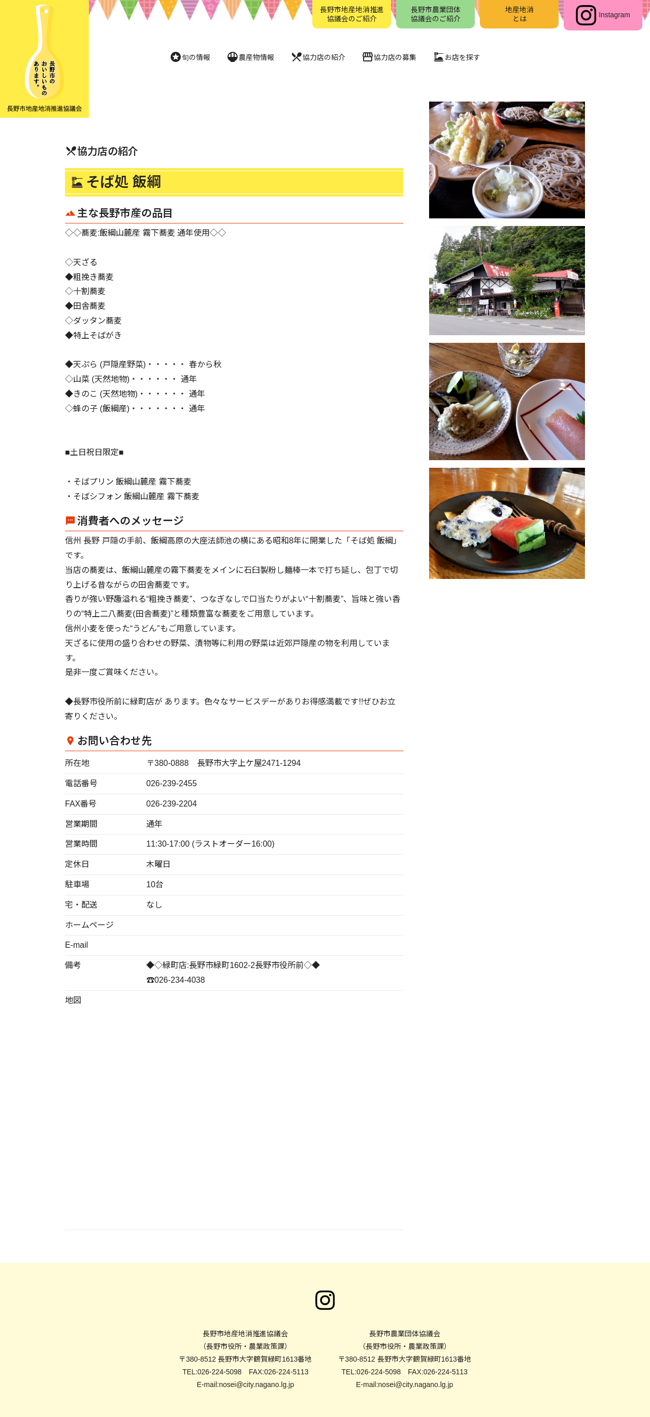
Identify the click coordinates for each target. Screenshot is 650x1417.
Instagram (602, 15)
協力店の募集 (394, 57)
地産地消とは (519, 15)
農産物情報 (243, 57)
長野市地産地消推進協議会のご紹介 (351, 15)
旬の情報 (178, 57)
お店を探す (467, 57)
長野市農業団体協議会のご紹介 (435, 15)
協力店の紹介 (316, 57)
